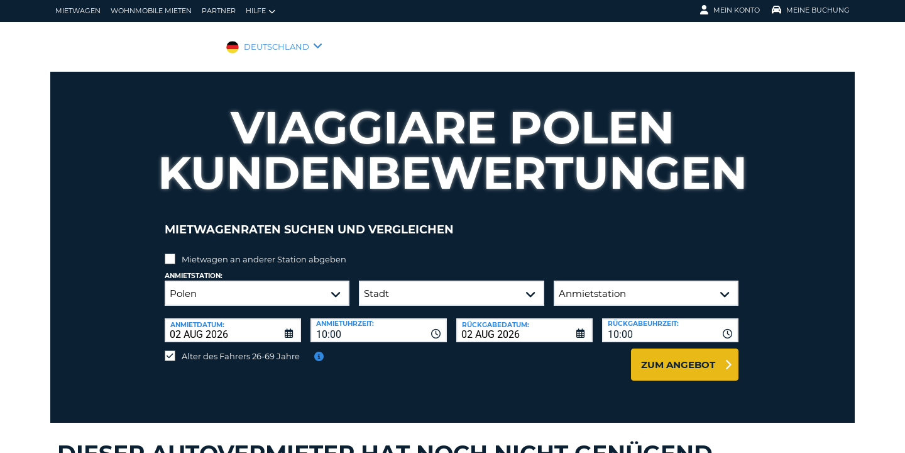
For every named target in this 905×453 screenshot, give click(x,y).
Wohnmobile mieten (151, 10)
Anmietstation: (193, 266)
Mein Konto (730, 10)
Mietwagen (78, 10)
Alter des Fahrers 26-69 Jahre (241, 347)
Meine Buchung (811, 10)
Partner (219, 10)
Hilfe (260, 11)
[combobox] (379, 321)
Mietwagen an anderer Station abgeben (264, 250)
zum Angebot (678, 355)
